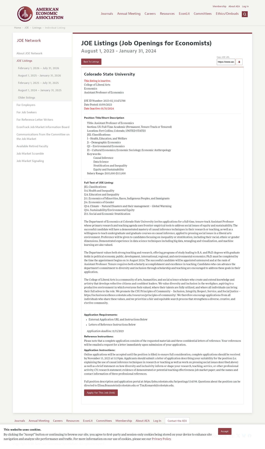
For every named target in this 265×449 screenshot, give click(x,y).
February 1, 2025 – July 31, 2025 (38, 83)
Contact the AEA (177, 420)
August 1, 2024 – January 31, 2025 (39, 90)
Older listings (26, 97)
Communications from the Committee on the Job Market (43, 137)
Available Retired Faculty (32, 146)
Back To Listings (91, 61)
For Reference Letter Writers (35, 120)
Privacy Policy (161, 439)
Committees (203, 14)
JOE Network (29, 41)
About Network (29, 53)
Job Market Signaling (30, 161)
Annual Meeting (129, 14)
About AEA (234, 6)
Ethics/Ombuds (227, 14)
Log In (245, 6)
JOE (26, 27)
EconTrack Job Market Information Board (43, 127)
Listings (36, 27)
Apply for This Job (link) (101, 392)
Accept (225, 431)
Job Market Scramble (30, 154)
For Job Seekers (27, 112)
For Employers (26, 105)
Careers (150, 14)
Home (17, 27)
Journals (107, 14)
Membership (219, 6)
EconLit (184, 14)
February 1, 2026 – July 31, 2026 (38, 68)
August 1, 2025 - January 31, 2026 (39, 75)
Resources (167, 14)
